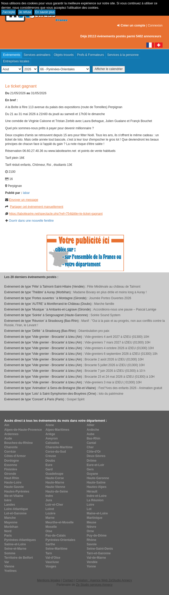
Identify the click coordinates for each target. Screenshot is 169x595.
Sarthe (50, 544)
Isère (7, 500)
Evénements (11, 55)
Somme (9, 553)
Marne (49, 518)
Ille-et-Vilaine (13, 496)
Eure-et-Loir (95, 465)
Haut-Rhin (11, 478)
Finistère (10, 469)
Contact (68, 580)
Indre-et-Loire (96, 496)
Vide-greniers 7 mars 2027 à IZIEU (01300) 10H (117, 342)
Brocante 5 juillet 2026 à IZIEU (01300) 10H (114, 365)
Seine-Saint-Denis (100, 548)
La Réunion (95, 500)
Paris (8, 535)
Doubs (50, 460)
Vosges (50, 566)
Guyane (92, 474)
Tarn (48, 553)
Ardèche (93, 430)
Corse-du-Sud (55, 451)
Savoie (92, 544)
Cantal (91, 443)
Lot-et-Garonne (15, 513)
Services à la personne (123, 55)
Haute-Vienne (55, 487)
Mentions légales (48, 580)
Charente (11, 447)
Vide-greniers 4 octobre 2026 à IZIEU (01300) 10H (119, 348)
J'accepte (8, 12)
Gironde (10, 474)
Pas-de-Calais (55, 535)
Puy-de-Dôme (96, 535)
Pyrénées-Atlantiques (20, 540)
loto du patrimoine (111, 393)
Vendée (92, 562)
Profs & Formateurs (90, 55)
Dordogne (11, 460)
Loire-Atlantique (16, 509)
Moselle (51, 527)
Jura (48, 500)
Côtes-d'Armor (15, 456)
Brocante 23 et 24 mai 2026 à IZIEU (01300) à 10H (119, 376)
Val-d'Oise (52, 557)
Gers (90, 469)
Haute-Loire (12, 482)
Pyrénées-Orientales (60, 540)
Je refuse (25, 12)
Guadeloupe (54, 474)
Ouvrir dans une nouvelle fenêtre (31, 220)
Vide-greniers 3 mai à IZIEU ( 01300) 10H (112, 382)
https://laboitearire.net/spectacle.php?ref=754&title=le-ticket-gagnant (56, 213)
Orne (90, 531)
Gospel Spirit (75, 399)
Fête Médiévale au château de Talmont (113, 286)
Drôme (91, 460)
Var (6, 562)
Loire (90, 504)
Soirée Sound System (105, 315)
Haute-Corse (54, 478)
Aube (90, 434)
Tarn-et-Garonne (99, 553)
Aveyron (51, 438)
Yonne (91, 566)
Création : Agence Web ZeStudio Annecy (104, 580)
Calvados (52, 443)
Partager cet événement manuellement (36, 207)
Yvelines (10, 571)
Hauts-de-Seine (56, 491)
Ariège (50, 434)
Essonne (10, 465)
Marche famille (104, 304)
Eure (48, 465)
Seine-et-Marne (15, 548)
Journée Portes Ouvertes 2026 (110, 298)
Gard (49, 469)
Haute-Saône (96, 482)
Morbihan (11, 527)
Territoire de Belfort (18, 557)
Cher (90, 447)
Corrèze (10, 451)
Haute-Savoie (14, 487)
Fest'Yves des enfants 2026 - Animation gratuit (130, 388)
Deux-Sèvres (96, 456)
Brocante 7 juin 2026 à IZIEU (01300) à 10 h (114, 371)
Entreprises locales (16, 61)
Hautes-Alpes (96, 487)
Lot (89, 509)
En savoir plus (44, 12)
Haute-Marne (54, 482)
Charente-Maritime (58, 447)
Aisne (49, 425)
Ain (6, 425)
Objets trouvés (64, 55)
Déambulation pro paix (93, 331)
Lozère (50, 513)
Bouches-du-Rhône (18, 443)
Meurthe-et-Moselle (59, 522)
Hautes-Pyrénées (16, 491)
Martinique (94, 518)
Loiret (49, 509)
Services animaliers (37, 55)
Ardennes (11, 434)
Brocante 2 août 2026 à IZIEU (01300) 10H (113, 359)
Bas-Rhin (93, 438)
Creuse (50, 456)
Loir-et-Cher (54, 504)
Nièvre (91, 527)
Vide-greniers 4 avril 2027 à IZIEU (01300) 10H (116, 337)
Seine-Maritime (56, 548)
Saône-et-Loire (15, 544)
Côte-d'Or (94, 451)
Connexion (155, 25)
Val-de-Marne (96, 557)
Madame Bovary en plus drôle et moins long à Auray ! (110, 292)
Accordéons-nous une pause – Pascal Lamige (124, 309)
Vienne (9, 566)
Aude (8, 438)
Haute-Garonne (98, 478)
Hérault (92, 491)
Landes (9, 504)
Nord (7, 531)
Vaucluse (52, 562)
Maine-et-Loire (97, 513)
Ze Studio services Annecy (94, 585)
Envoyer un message (23, 200)
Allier (90, 425)
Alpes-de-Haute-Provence (23, 430)
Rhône (91, 540)
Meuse (91, 522)
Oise (48, 531)
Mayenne (10, 522)
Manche (10, 518)
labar (26, 193)
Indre (49, 496)
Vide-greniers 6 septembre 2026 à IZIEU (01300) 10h (120, 354)
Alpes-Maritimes (57, 430)
